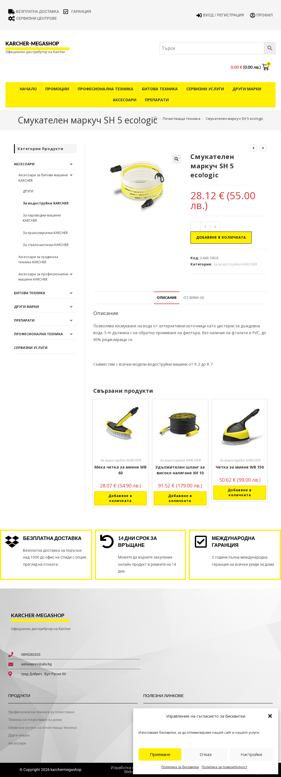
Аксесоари (124, 99)
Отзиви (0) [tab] (193, 297)
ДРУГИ (28, 191)
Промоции (57, 88)
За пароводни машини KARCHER (42, 218)
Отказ (206, 754)
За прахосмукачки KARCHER (45, 232)
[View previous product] (253, 148)
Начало (28, 88)
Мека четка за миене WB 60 (120, 469)
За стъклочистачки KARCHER (46, 244)
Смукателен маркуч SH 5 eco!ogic (234, 118)
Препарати (157, 99)
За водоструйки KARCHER (235, 264)
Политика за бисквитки (180, 767)
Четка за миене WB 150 (240, 467)
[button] (270, 716)
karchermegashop (66, 769)
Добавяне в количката (221, 237)
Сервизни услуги (205, 88)
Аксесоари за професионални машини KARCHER (43, 277)
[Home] (155, 118)
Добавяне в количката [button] (120, 498)
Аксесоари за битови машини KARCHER (43, 178)
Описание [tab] (167, 297)
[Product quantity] (205, 227)
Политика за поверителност (224, 767)
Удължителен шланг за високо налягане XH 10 (180, 469)
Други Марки (246, 88)
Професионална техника (105, 88)
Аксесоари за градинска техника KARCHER (38, 259)
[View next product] (263, 148)
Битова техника (160, 88)
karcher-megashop (32, 44)
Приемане (160, 754)
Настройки (251, 754)
